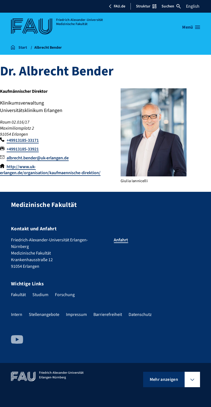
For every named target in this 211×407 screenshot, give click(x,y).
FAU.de (117, 6)
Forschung (65, 295)
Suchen (171, 6)
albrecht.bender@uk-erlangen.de (38, 158)
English (192, 6)
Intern (16, 315)
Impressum (76, 315)
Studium (40, 295)
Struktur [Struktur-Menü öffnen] (146, 6)
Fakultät (18, 295)
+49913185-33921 (23, 149)
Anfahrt (121, 240)
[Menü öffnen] (191, 27)
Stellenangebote (44, 315)
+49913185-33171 (23, 140)
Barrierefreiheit (107, 315)
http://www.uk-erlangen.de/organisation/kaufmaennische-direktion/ (50, 170)
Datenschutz (140, 315)
